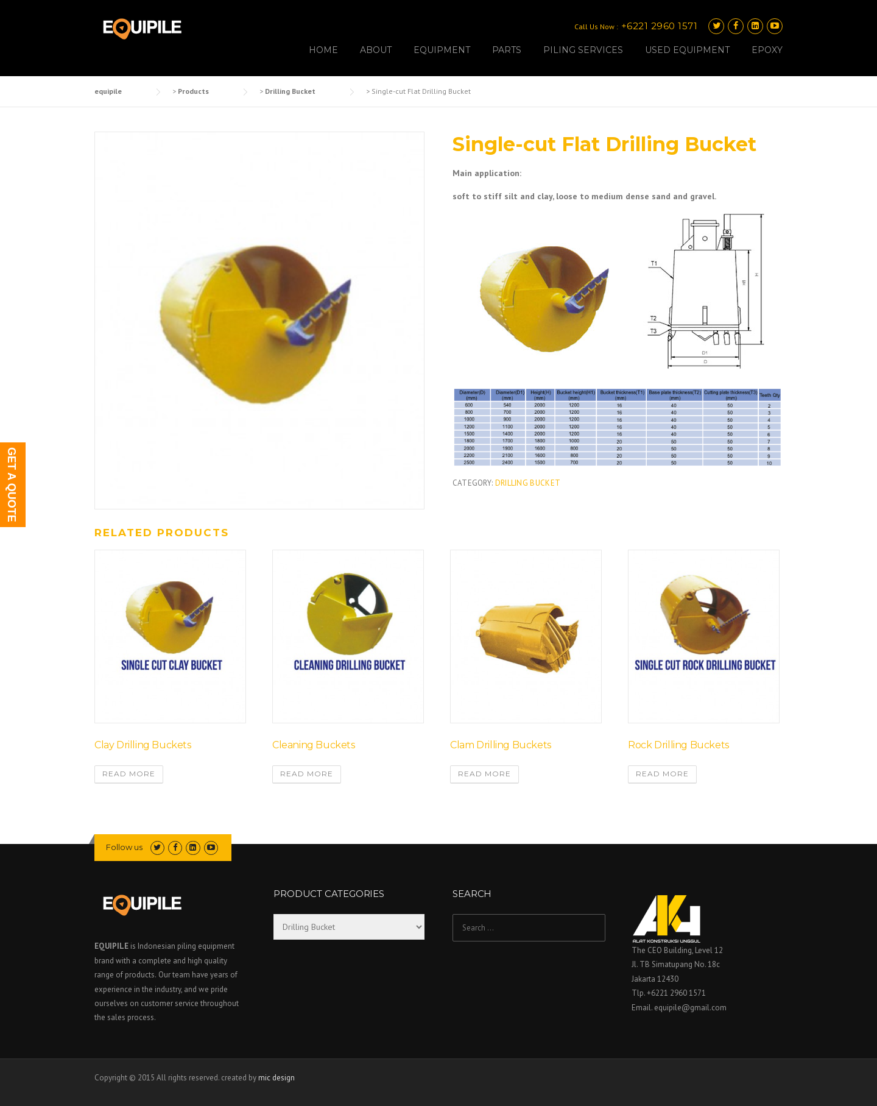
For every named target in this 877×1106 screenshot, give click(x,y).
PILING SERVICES (583, 49)
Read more (128, 773)
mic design (276, 1077)
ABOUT (376, 49)
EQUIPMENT (442, 49)
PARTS (506, 49)
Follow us (124, 847)
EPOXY (767, 49)
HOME (323, 49)
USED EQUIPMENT (687, 49)
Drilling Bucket (528, 483)
